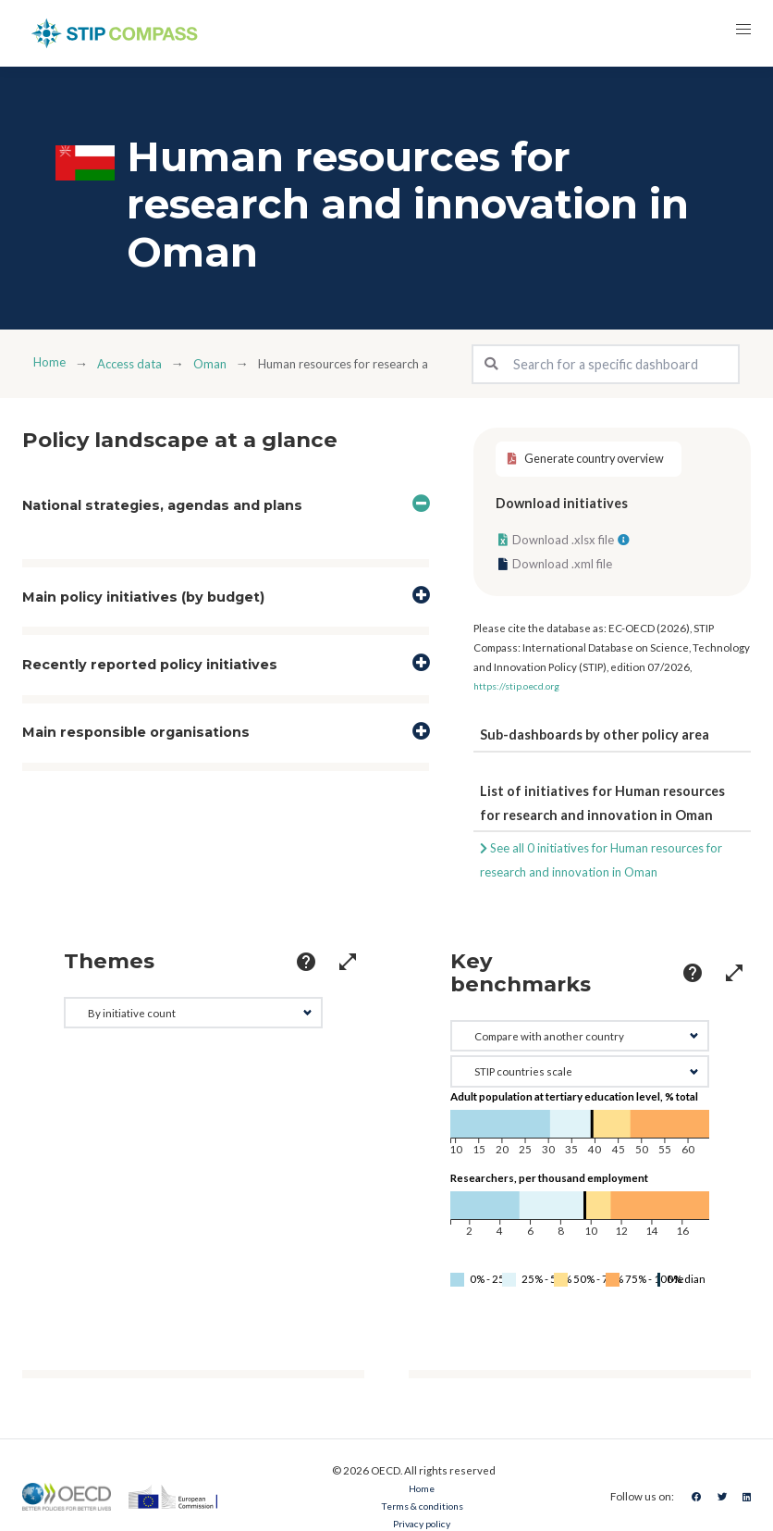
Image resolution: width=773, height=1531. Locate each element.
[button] (739, 33)
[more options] (273, 969)
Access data (137, 363)
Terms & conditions (418, 1508)
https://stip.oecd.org (521, 693)
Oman (223, 363)
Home (50, 363)
